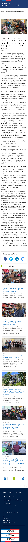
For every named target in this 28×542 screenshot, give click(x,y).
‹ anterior (5, 478)
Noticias (5, 10)
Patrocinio (6, 517)
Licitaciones (6, 519)
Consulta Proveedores (9, 522)
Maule (9, 10)
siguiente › (23, 478)
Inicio (2, 10)
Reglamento (6, 520)
